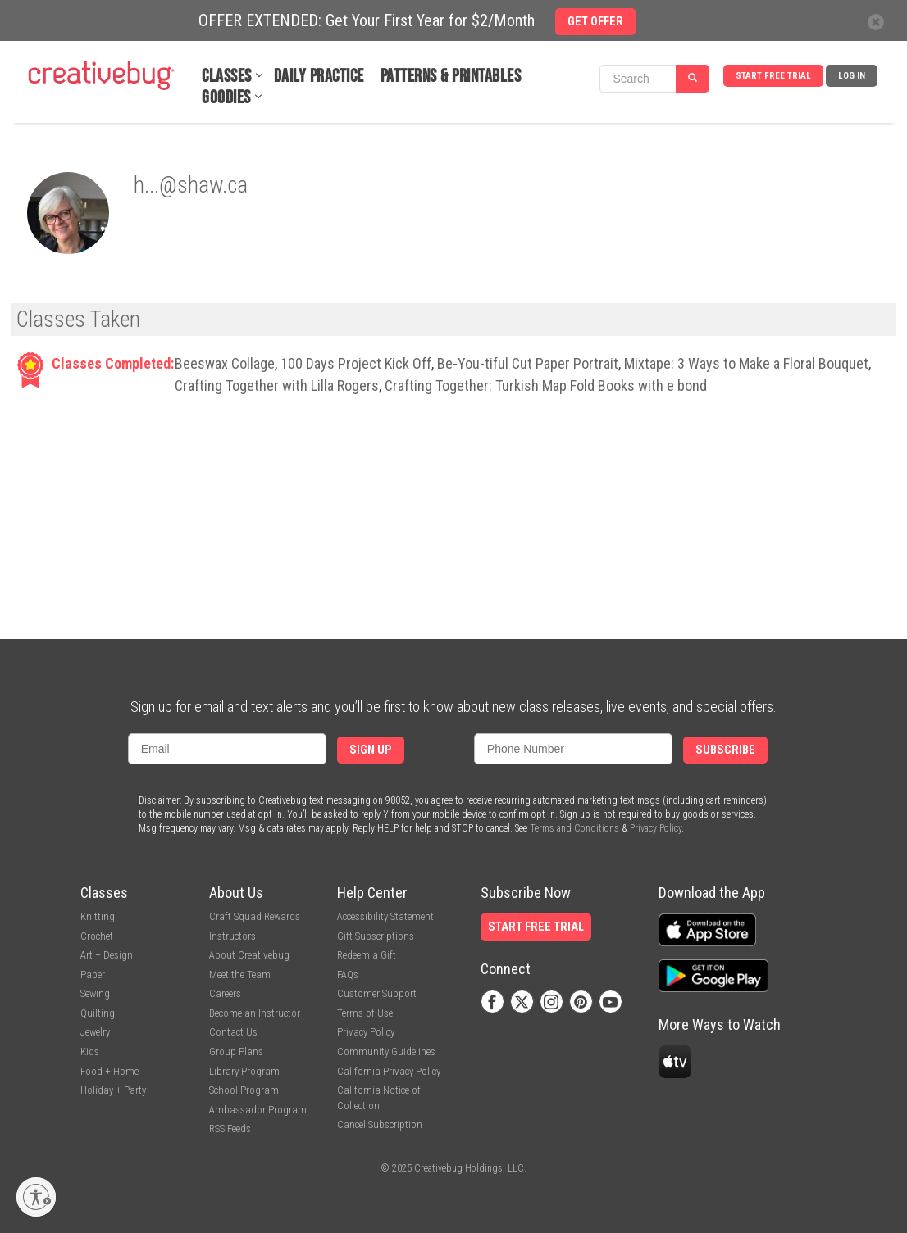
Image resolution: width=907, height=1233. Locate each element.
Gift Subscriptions (375, 936)
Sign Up (370, 750)
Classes (227, 77)
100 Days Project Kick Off (355, 363)
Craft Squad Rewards (254, 916)
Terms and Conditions (574, 828)
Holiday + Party (113, 1090)
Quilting (97, 1013)
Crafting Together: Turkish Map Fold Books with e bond (546, 385)
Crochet (96, 936)
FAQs (347, 974)
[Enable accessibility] (36, 1197)
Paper (92, 974)
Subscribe (725, 750)
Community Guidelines (386, 1051)
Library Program (244, 1071)
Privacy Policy (655, 828)
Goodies (226, 98)
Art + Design (106, 955)
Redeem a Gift (366, 955)
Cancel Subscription (379, 1124)
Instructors (232, 936)
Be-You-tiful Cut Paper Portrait (527, 363)
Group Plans (236, 1051)
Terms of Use (365, 1013)
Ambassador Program (258, 1110)
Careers (225, 993)
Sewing (95, 993)
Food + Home (109, 1071)
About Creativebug (249, 955)
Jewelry (95, 1032)
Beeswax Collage (225, 363)
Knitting (97, 916)
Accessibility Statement (385, 916)
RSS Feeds (230, 1128)
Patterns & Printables (451, 77)
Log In (851, 75)
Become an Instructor (254, 1013)
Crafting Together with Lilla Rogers (277, 385)
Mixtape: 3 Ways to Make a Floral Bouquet (746, 363)
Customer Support (377, 993)
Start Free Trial (773, 75)
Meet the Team (240, 974)
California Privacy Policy (388, 1071)
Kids (89, 1051)
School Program (244, 1090)
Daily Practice (319, 77)
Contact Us (233, 1032)
